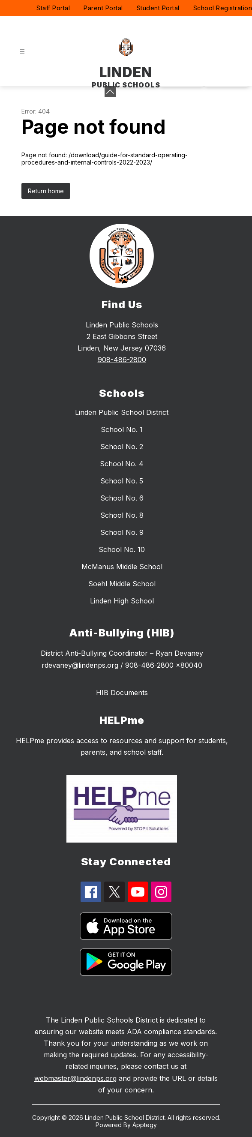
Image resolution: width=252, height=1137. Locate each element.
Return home (46, 191)
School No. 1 (122, 429)
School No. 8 (122, 515)
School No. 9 (122, 532)
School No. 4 (122, 463)
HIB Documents (122, 692)
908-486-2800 (122, 359)
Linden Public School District (121, 412)
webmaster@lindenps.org (75, 1078)
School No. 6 (122, 498)
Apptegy (144, 1124)
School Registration (222, 8)
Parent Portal (103, 8)
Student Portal (158, 8)
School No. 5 (121, 481)
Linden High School (122, 601)
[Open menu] (22, 52)
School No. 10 (122, 549)
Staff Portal (53, 8)
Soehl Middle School (122, 583)
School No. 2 (121, 446)
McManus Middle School (121, 566)
